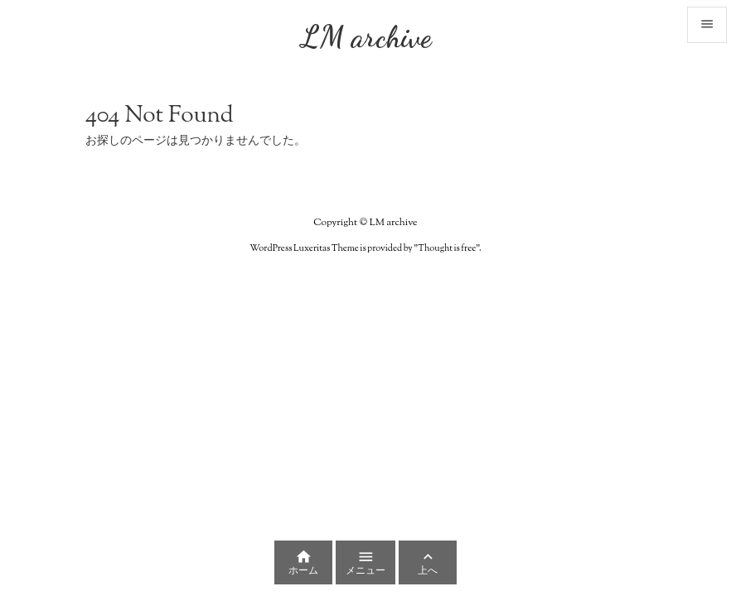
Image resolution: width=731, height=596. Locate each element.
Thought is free (447, 248)
